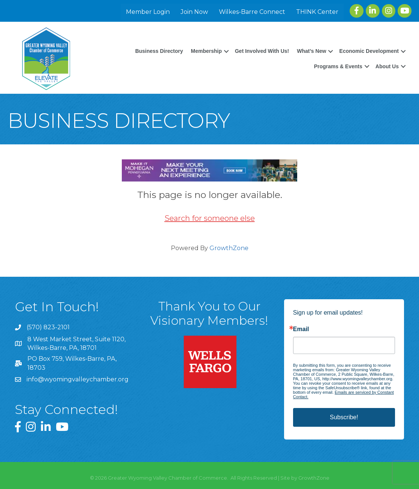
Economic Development (369, 51)
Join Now (194, 11)
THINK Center (317, 11)
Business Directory (159, 51)
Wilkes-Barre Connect (252, 11)
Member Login (148, 11)
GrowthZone (229, 248)
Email (301, 329)
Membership (206, 51)
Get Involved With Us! (262, 51)
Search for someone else (210, 218)
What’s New (311, 51)
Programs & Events (338, 66)
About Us (387, 66)
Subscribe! (344, 417)
